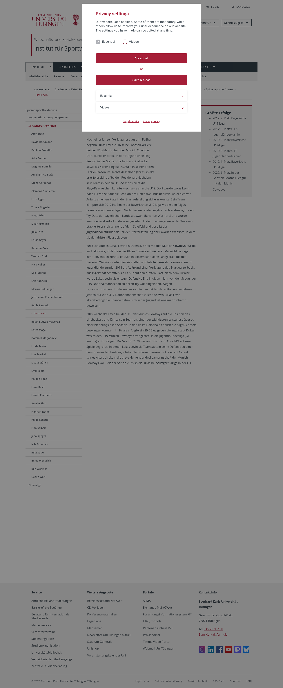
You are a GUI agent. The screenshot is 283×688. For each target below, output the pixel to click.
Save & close (142, 80)
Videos (134, 41)
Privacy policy (151, 121)
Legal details (131, 121)
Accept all (141, 58)
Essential (108, 41)
